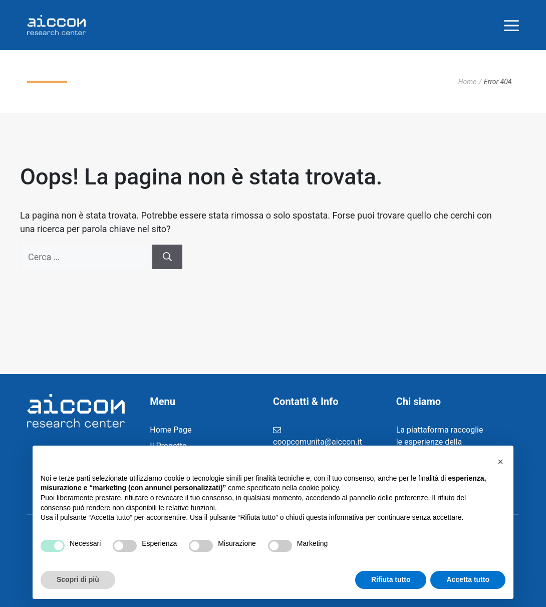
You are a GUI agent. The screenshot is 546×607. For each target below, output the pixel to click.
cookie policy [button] (319, 488)
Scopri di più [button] (78, 579)
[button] (500, 462)
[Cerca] (167, 257)
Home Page (170, 430)
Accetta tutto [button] (467, 579)
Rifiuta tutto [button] (391, 579)
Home (467, 82)
